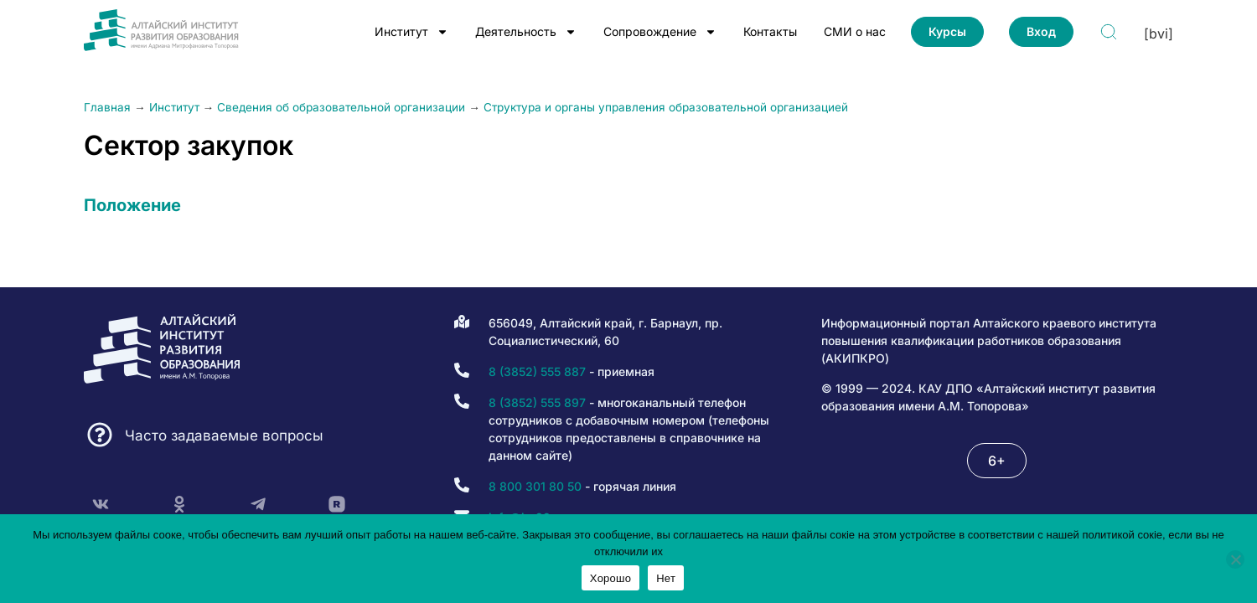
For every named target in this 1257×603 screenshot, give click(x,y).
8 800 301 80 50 (535, 486)
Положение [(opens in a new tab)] (132, 205)
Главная (107, 107)
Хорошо (610, 578)
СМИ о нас (855, 31)
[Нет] (1235, 559)
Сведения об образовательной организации (341, 107)
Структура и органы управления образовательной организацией (666, 107)
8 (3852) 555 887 (537, 371)
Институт (411, 32)
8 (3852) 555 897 (537, 402)
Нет (665, 578)
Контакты (770, 31)
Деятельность (526, 32)
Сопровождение (659, 32)
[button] (997, 460)
